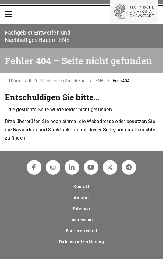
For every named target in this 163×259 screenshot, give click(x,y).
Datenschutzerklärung (81, 241)
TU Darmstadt (18, 80)
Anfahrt (81, 197)
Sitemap (81, 208)
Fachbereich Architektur (63, 80)
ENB (99, 80)
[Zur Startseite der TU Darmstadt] (134, 11)
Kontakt (81, 186)
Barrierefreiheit (81, 230)
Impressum (81, 219)
